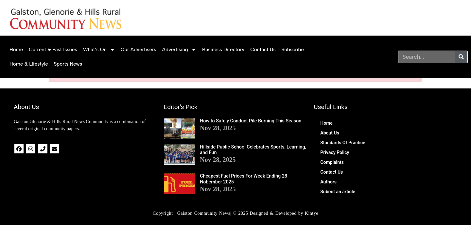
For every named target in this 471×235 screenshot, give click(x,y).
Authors (328, 181)
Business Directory (223, 50)
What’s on (99, 49)
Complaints (332, 162)
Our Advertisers (138, 50)
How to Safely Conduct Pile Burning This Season (250, 121)
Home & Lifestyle (28, 64)
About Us (329, 132)
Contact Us (262, 50)
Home (16, 50)
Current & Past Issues (53, 50)
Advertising (179, 49)
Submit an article (337, 191)
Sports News (68, 64)
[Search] (461, 57)
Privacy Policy (334, 152)
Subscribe (293, 50)
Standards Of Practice (342, 142)
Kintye (311, 213)
